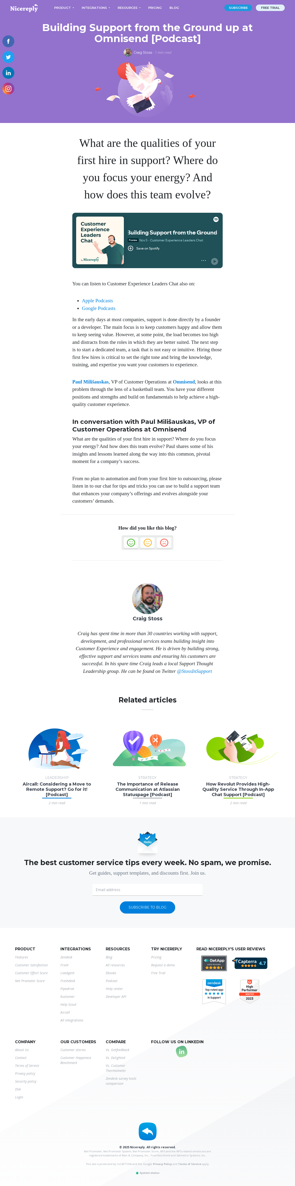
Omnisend (184, 382)
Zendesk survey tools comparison (121, 1081)
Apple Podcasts (97, 300)
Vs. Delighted (115, 1057)
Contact (20, 1057)
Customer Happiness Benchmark (75, 1060)
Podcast (111, 981)
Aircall (65, 1012)
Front (64, 965)
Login (19, 1097)
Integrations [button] (94, 8)
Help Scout (68, 1004)
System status (147, 1173)
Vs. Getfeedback (117, 1050)
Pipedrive (67, 988)
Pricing (155, 8)
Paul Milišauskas (90, 382)
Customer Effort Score (31, 973)
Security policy (25, 1081)
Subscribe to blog (147, 907)
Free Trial (158, 973)
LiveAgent (67, 973)
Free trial (270, 8)
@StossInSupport (194, 671)
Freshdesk (67, 981)
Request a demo (163, 965)
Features (21, 957)
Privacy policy (25, 1073)
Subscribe (238, 8)
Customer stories (73, 1050)
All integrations (71, 1020)
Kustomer (67, 996)
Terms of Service (27, 1065)
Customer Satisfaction (31, 965)
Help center (114, 988)
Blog (174, 8)
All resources (115, 965)
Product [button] (62, 8)
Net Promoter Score (30, 981)
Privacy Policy (162, 1164)
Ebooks (111, 973)
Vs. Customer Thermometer (116, 1068)
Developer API (116, 996)
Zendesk (66, 957)
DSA (18, 1089)
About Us (22, 1050)
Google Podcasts (99, 308)
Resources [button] (127, 8)
